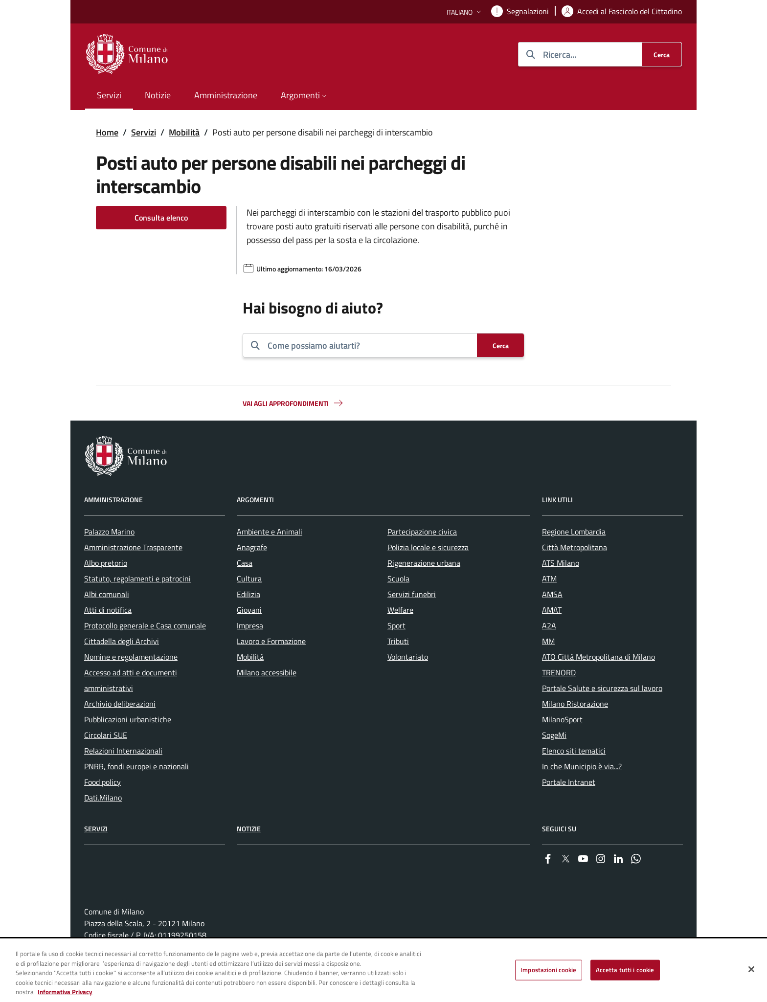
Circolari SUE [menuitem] (105, 735)
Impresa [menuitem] (250, 625)
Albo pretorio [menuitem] (105, 563)
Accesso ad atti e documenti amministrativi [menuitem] (130, 680)
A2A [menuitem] (549, 625)
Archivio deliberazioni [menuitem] (120, 704)
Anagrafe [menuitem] (252, 547)
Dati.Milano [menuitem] (103, 797)
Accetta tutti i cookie (625, 971)
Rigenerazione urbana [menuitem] (423, 563)
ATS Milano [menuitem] (560, 563)
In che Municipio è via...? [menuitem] (582, 766)
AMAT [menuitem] (552, 610)
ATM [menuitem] (549, 578)
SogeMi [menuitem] (554, 735)
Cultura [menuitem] (249, 578)
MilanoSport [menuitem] (562, 719)
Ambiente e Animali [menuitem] (269, 531)
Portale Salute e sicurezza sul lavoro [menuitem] (602, 688)
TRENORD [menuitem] (559, 672)
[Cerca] (661, 54)
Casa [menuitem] (244, 563)
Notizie (249, 829)
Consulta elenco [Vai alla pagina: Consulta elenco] (161, 217)
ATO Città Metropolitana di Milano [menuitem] (598, 657)
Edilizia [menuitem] (248, 594)
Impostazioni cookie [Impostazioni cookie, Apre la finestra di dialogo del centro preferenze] (548, 971)
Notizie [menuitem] (158, 95)
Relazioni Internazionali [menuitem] (123, 751)
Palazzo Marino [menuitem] (109, 531)
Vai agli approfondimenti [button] (293, 403)
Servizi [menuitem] (109, 95)
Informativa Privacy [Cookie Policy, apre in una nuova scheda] (65, 993)
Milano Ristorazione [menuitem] (575, 704)
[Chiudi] (751, 970)
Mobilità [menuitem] (250, 657)
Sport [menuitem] (396, 625)
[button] (465, 12)
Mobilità (184, 132)
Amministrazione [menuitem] (225, 95)
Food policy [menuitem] (102, 782)
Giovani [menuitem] (249, 610)
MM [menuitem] (548, 641)
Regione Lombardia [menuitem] (574, 531)
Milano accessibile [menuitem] (266, 672)
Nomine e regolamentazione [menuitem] (131, 657)
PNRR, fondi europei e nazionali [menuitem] (136, 766)
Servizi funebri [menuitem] (411, 594)
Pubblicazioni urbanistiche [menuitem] (127, 719)
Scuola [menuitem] (398, 578)
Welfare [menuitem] (400, 610)
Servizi (143, 132)
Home (107, 132)
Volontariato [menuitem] (407, 657)
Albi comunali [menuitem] (106, 594)
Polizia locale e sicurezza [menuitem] (428, 547)
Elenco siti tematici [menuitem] (574, 751)
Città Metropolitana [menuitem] (574, 547)
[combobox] (368, 345)
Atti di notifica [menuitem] (108, 610)
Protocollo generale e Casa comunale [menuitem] (145, 625)
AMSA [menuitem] (552, 594)
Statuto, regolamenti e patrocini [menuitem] (137, 578)
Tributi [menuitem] (398, 641)
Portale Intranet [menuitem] (568, 782)
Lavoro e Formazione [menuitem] (271, 641)
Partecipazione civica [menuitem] (422, 531)
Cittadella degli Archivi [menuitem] (121, 641)
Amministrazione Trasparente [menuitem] (133, 547)
